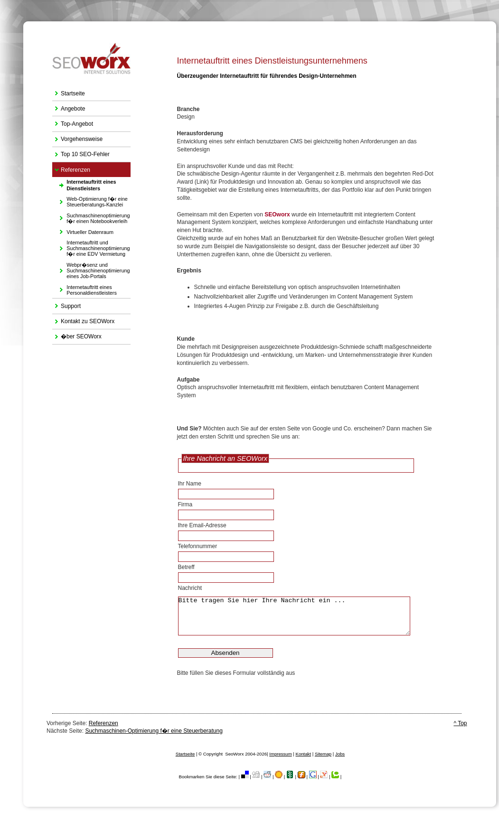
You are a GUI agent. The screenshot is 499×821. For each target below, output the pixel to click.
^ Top (460, 723)
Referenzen (71, 167)
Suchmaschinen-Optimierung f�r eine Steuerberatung (154, 731)
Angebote (68, 106)
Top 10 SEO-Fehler (81, 152)
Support (66, 304)
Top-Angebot (72, 121)
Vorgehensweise (77, 137)
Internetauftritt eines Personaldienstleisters (84, 289)
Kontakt (303, 753)
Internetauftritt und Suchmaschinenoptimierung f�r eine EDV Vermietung (91, 247)
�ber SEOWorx (77, 334)
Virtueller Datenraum (82, 230)
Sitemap (323, 753)
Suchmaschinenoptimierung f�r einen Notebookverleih (91, 217)
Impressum (280, 753)
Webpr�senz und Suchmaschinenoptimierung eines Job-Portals (91, 269)
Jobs (340, 753)
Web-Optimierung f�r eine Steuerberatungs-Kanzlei (90, 200)
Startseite (68, 91)
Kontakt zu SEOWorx (83, 319)
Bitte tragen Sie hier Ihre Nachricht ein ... (305, 616)
